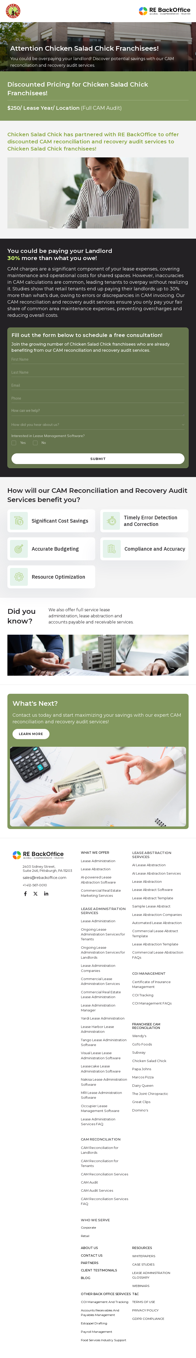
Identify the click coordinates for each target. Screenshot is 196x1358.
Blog (85, 1279)
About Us (89, 1249)
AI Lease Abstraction (149, 865)
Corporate (88, 1229)
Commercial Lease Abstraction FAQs (157, 955)
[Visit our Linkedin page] (46, 894)
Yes (23, 443)
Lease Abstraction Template (155, 945)
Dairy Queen (142, 1086)
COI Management (149, 974)
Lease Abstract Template (152, 898)
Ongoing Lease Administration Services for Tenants (103, 935)
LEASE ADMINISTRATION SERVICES (103, 911)
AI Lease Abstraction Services (156, 873)
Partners (89, 1264)
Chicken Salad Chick (149, 1061)
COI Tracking (142, 996)
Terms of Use (143, 1303)
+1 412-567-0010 (35, 885)
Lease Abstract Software (152, 890)
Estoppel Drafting (94, 1324)
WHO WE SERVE (95, 1221)
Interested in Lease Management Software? (47, 436)
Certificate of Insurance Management (151, 984)
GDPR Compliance (148, 1320)
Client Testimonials (99, 1271)
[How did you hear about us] (98, 425)
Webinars (140, 1287)
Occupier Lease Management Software (100, 1109)
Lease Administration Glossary (151, 1276)
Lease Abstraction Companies (157, 915)
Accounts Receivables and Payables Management (100, 1314)
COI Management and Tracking (104, 1303)
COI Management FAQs (152, 1004)
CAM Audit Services (97, 1192)
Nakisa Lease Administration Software (104, 1082)
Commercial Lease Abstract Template (155, 934)
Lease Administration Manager (98, 1008)
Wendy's (139, 1037)
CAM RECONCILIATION (101, 1140)
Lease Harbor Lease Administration (97, 1029)
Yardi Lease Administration (103, 1019)
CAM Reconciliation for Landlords (100, 1151)
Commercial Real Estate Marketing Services (101, 893)
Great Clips (141, 1103)
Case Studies (143, 1265)
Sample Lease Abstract (151, 906)
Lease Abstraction (96, 869)
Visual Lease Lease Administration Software (101, 1056)
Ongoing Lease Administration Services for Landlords (103, 953)
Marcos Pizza (143, 1078)
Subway (138, 1053)
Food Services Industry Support (103, 1341)
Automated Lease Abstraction (157, 923)
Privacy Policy (145, 1311)
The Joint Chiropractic (150, 1094)
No (44, 443)
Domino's (140, 1111)
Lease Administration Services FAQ (98, 1122)
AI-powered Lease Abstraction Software (98, 880)
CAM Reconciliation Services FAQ (104, 1202)
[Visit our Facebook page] (25, 894)
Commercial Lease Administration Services (100, 981)
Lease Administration (98, 861)
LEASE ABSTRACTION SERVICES (152, 855)
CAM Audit (89, 1183)
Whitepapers (143, 1257)
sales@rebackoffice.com (44, 878)
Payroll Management (96, 1333)
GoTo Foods (142, 1045)
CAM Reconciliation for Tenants (100, 1164)
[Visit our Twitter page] (35, 894)
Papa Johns (141, 1070)
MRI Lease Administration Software (101, 1096)
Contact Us (91, 1256)
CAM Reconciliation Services (104, 1175)
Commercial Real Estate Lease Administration (101, 995)
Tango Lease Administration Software (104, 1043)
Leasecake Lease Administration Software (101, 1069)
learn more (31, 734)
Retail (85, 1237)
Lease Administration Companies (98, 968)
